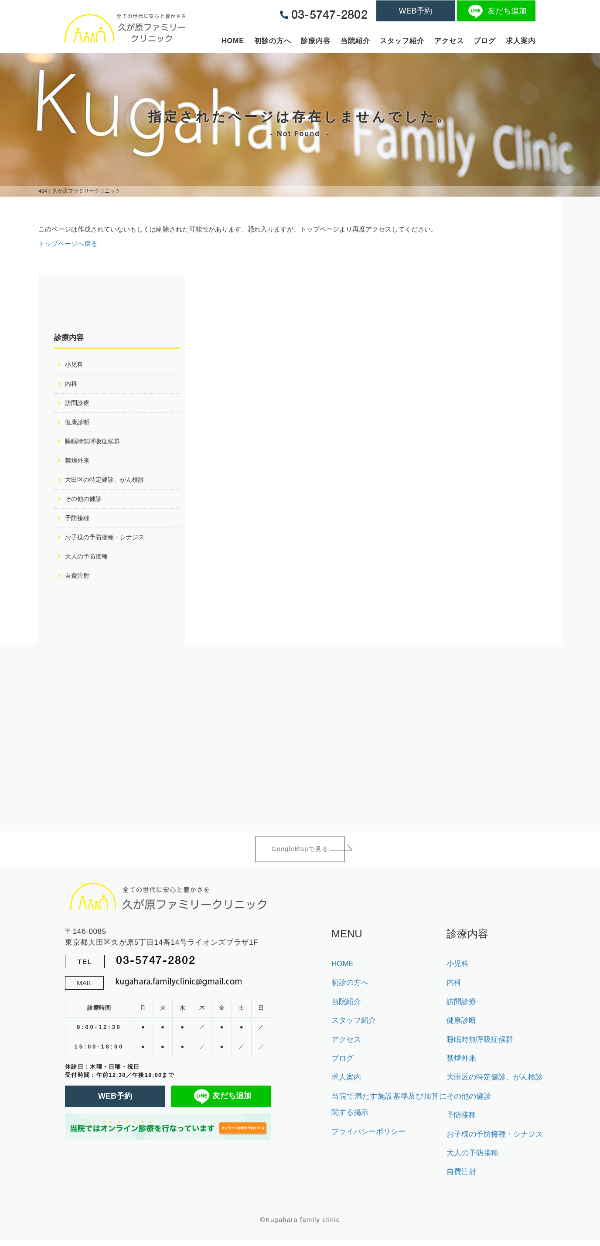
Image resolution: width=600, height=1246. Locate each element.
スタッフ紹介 (402, 40)
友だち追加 (496, 11)
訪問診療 (78, 404)
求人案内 (520, 40)
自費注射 (78, 580)
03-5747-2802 (156, 966)
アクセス (449, 40)
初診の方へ (272, 40)
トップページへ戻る (67, 243)
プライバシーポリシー (368, 1138)
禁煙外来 (78, 462)
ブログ (485, 40)
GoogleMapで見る (300, 854)
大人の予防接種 (88, 561)
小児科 (75, 364)
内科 (71, 384)
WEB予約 (415, 11)
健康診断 (78, 423)
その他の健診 (84, 502)
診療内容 (316, 40)
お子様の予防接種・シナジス (107, 541)
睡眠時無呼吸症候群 (94, 443)
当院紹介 (355, 40)
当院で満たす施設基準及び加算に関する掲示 (389, 1110)
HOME (233, 40)
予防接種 (78, 521)
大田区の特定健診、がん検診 (107, 482)
